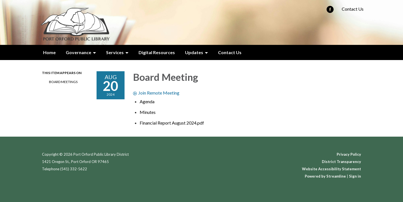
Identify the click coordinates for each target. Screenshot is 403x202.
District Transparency (341, 161)
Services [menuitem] (115, 52)
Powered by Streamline (325, 176)
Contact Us (353, 9)
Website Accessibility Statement (331, 169)
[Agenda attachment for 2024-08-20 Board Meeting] (147, 101)
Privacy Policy (349, 154)
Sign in (355, 176)
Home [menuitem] (49, 52)
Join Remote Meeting (156, 92)
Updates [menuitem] (194, 52)
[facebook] (330, 11)
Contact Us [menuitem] (230, 52)
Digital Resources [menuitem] (157, 52)
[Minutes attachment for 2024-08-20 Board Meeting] (148, 112)
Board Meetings (63, 82)
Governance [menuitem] (78, 52)
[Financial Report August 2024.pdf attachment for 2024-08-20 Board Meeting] (172, 122)
